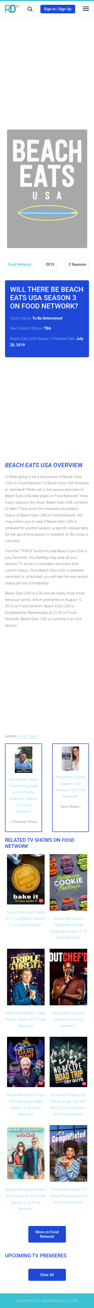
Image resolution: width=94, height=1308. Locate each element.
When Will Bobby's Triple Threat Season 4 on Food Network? (25, 1019)
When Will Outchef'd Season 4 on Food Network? (68, 1019)
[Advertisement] (47, 70)
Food (22, 736)
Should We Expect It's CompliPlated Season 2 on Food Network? (68, 1196)
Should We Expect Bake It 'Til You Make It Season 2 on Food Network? (25, 918)
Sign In (50, 9)
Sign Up (64, 9)
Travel (33, 736)
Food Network (19, 264)
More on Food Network (47, 1234)
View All (47, 1275)
